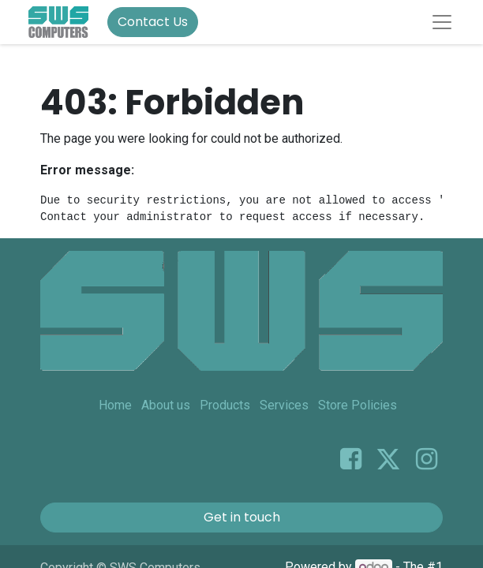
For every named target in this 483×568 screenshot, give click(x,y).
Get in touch (242, 517)
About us (165, 405)
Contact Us (153, 22)
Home (115, 405)
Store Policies (357, 405)
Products (225, 405)
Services (284, 405)
